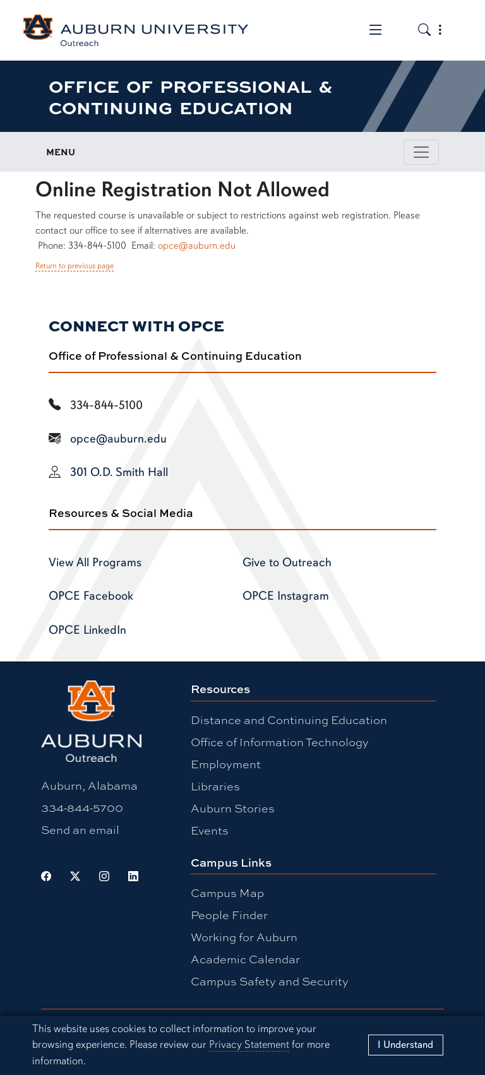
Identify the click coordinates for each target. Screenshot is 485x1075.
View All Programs (95, 562)
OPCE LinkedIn (87, 630)
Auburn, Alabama (89, 785)
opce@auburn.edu (197, 245)
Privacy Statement (249, 1044)
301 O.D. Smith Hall (119, 472)
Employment (226, 764)
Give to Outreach (287, 562)
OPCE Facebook (91, 595)
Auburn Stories (233, 808)
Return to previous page (74, 266)
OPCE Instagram (285, 595)
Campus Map (227, 892)
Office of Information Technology (280, 741)
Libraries (215, 786)
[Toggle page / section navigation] (421, 152)
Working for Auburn (244, 937)
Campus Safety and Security (270, 981)
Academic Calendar (245, 959)
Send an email (80, 829)
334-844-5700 (82, 807)
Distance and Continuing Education (289, 719)
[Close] (406, 1045)
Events (210, 830)
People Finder (229, 914)
